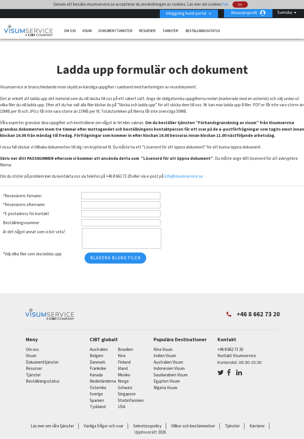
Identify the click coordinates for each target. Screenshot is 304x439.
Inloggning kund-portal (185, 13)
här (225, 4)
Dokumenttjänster (115, 30)
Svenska (284, 13)
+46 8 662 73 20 (230, 337)
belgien (96, 343)
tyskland (98, 394)
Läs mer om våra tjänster (52, 413)
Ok (240, 4)
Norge (123, 369)
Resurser (147, 30)
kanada (96, 362)
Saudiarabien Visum (171, 362)
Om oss (70, 30)
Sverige (96, 381)
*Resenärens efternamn (24, 192)
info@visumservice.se (183, 164)
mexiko (124, 362)
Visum (87, 30)
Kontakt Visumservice (236, 343)
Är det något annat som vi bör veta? (34, 219)
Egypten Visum (167, 369)
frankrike (98, 356)
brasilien (125, 337)
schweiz (125, 375)
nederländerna (103, 369)
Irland (123, 356)
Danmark (97, 350)
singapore (127, 381)
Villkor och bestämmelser (193, 413)
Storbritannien (131, 388)
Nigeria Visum (165, 375)
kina (121, 343)
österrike (98, 375)
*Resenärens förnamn (22, 183)
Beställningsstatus (203, 30)
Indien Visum (165, 343)
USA (121, 394)
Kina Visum (163, 337)
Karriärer (257, 413)
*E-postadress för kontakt (26, 201)
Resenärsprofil (244, 13)
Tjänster (170, 30)
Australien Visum (168, 350)
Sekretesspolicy (147, 413)
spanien (97, 388)
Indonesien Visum (169, 356)
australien (99, 337)
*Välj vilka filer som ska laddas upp (32, 241)
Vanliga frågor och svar (103, 413)
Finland (124, 350)
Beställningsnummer (21, 210)
